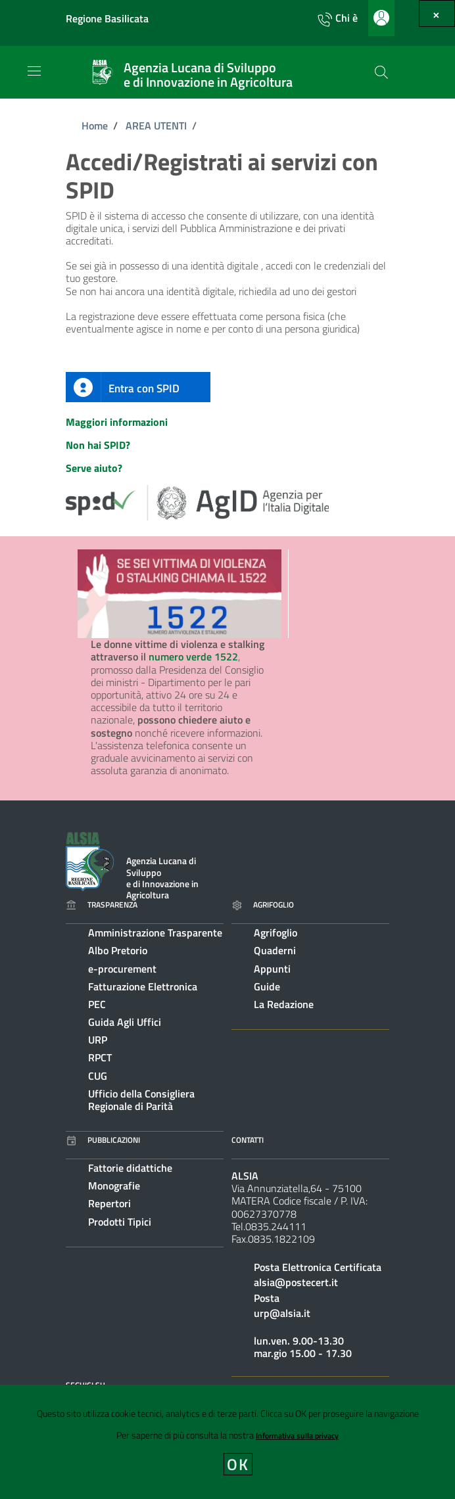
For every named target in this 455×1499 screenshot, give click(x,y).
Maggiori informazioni (117, 422)
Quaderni (275, 950)
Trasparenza (101, 904)
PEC (97, 1004)
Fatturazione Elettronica (142, 986)
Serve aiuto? (94, 468)
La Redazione (284, 1004)
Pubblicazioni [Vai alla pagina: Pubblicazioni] (103, 1140)
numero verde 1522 (193, 656)
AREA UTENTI (156, 125)
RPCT (100, 1057)
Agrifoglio (275, 932)
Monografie (114, 1185)
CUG (97, 1076)
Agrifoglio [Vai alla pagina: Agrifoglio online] (262, 904)
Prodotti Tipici (119, 1222)
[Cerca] (381, 72)
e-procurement (122, 969)
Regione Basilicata (107, 18)
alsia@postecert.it (296, 1282)
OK (238, 1464)
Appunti (272, 969)
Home (95, 125)
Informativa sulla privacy (297, 1435)
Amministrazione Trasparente (155, 932)
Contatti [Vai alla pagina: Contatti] (247, 1140)
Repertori (109, 1203)
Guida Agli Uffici (124, 1022)
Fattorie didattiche (130, 1168)
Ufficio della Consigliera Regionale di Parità (141, 1100)
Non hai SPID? (98, 445)
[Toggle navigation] (34, 71)
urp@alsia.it (282, 1313)
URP (97, 1040)
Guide (267, 986)
